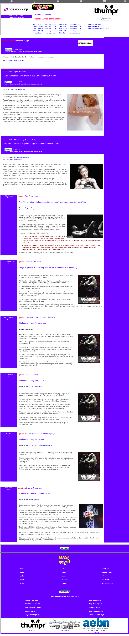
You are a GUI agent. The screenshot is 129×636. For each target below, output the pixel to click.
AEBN (96, 632)
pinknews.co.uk (20, 89)
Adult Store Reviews (58, 596)
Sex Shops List (95, 600)
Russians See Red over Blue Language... (40, 433)
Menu (34, 26)
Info (39, 33)
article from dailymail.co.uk (15, 60)
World (40, 26)
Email (22, 579)
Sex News (63, 24)
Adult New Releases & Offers (98, 28)
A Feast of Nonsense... (33, 488)
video (8, 159)
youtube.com (17, 159)
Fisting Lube (33, 631)
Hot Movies (65, 629)
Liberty (40, 31)
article (8, 89)
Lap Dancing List (95, 604)
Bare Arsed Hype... (32, 196)
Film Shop (63, 33)
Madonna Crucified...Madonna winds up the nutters (26, 51)
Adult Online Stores (95, 26)
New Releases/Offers (33, 607)
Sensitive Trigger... (23, 41)
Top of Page (65, 548)
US (63, 569)
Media (40, 28)
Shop (22, 583)
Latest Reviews (30, 611)
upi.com (36, 499)
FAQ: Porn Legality (32, 615)
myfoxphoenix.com (29, 208)
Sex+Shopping (107, 583)
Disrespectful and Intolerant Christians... (40, 317)
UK (39, 24)
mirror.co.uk (38, 386)
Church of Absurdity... (33, 262)
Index (34, 28)
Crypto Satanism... (32, 375)
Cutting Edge (107, 572)
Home (34, 24)
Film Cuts (62, 31)
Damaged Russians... (18, 72)
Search (35, 33)
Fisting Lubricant (106, 20)
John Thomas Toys (96, 615)
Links (34, 31)
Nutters (65, 579)
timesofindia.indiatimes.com (43, 445)
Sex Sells (62, 26)
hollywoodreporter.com (21, 157)
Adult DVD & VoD (94, 24)
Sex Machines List (96, 611)
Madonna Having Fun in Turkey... (23, 139)
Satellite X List (94, 607)
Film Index (63, 28)
